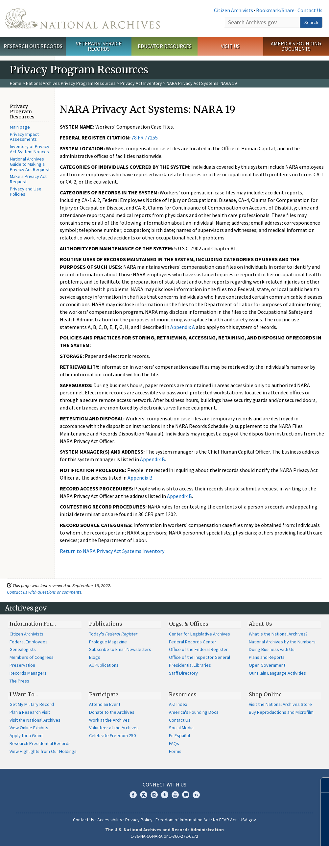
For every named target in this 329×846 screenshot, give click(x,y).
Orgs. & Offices (188, 623)
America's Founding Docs (194, 712)
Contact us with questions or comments (44, 592)
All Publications (104, 665)
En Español (179, 735)
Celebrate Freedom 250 (112, 735)
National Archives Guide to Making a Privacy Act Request (30, 164)
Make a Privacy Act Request (28, 179)
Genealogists (23, 649)
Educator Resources (165, 46)
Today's (113, 634)
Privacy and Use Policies (25, 191)
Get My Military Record (32, 704)
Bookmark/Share (275, 10)
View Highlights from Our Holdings (43, 751)
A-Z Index (178, 704)
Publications (105, 623)
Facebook (133, 795)
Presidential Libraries (190, 665)
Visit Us (230, 46)
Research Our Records (33, 46)
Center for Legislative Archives (199, 634)
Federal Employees (29, 642)
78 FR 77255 (144, 137)
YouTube (175, 795)
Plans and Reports (267, 657)
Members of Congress (32, 657)
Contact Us (309, 10)
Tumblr (165, 795)
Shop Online (265, 694)
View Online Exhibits (29, 728)
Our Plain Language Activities (277, 673)
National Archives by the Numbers (282, 642)
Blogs (94, 657)
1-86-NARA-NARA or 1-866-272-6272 (164, 836)
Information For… (33, 623)
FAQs (174, 743)
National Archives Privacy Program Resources (71, 83)
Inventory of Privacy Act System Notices (29, 149)
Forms (175, 751)
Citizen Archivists (233, 10)
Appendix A (182, 327)
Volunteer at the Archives (114, 728)
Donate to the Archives (111, 712)
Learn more (270, 834)
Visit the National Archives (35, 720)
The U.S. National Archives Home (82, 18)
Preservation (22, 665)
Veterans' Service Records (99, 46)
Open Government (267, 665)
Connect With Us (164, 784)
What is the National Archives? (278, 634)
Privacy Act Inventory (141, 83)
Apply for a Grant (26, 735)
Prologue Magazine (108, 642)
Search (311, 22)
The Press (19, 681)
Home (15, 83)
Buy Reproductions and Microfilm (281, 712)
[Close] (321, 785)
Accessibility (109, 820)
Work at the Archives (109, 720)
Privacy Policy (139, 820)
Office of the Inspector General (199, 657)
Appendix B (152, 459)
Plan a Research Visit (30, 712)
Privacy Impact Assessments (24, 136)
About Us (260, 623)
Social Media (181, 728)
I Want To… (24, 694)
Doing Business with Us (271, 649)
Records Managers (28, 673)
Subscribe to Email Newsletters (120, 649)
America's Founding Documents (296, 46)
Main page (20, 127)
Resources (183, 694)
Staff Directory (183, 673)
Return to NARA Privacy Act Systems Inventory (112, 551)
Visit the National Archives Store (280, 704)
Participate (103, 694)
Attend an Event (104, 704)
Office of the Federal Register (198, 649)
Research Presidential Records (40, 743)
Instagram (154, 795)
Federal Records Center (192, 642)
